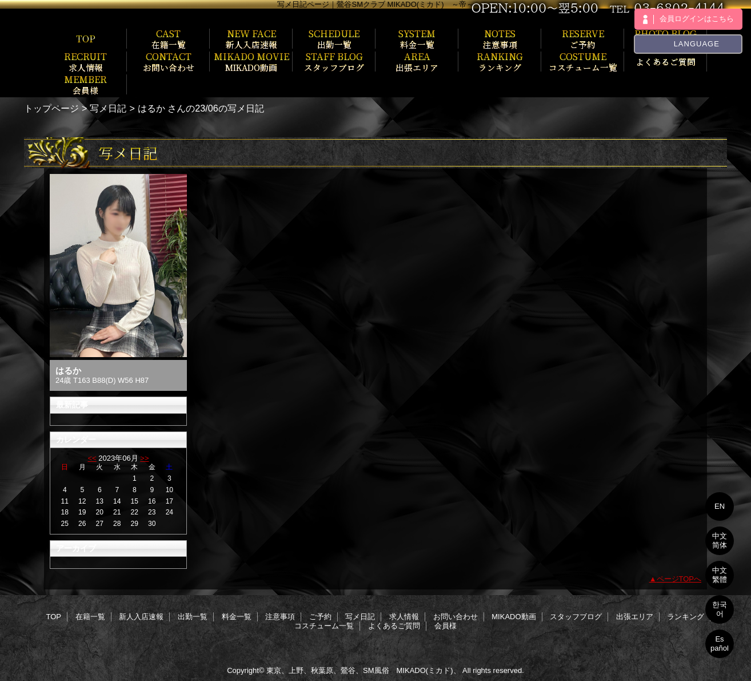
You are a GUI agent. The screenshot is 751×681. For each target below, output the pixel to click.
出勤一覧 (192, 616)
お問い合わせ (455, 616)
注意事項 (280, 616)
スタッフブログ (576, 616)
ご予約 (320, 616)
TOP (85, 38)
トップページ (51, 108)
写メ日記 (108, 108)
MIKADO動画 (514, 616)
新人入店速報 (141, 616)
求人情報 (404, 616)
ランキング (685, 616)
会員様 (445, 625)
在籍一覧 (90, 616)
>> (144, 458)
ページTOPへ (679, 579)
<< (91, 458)
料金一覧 (236, 616)
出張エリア (634, 616)
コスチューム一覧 (324, 625)
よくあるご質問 (394, 625)
